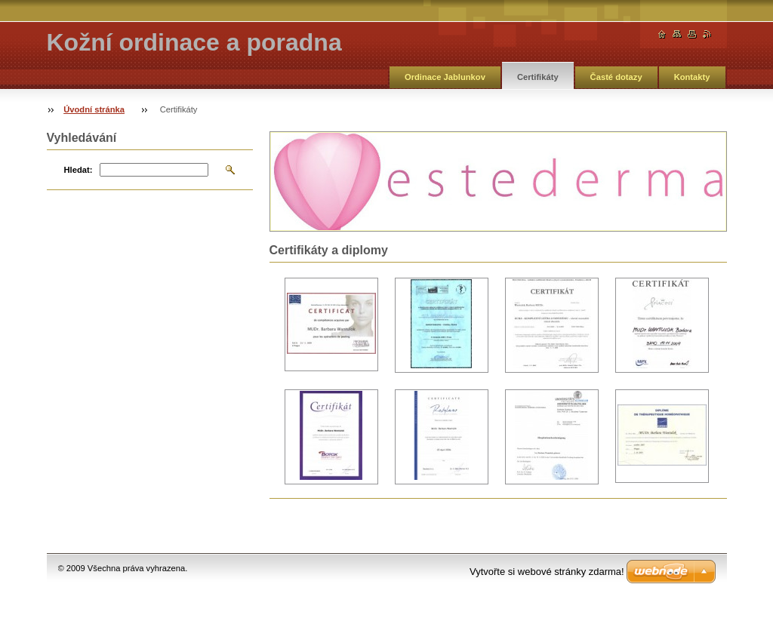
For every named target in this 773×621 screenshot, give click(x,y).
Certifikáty (538, 76)
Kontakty (692, 76)
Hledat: (78, 169)
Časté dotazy (616, 76)
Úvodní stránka (94, 109)
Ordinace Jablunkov (445, 76)
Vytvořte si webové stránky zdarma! (547, 571)
